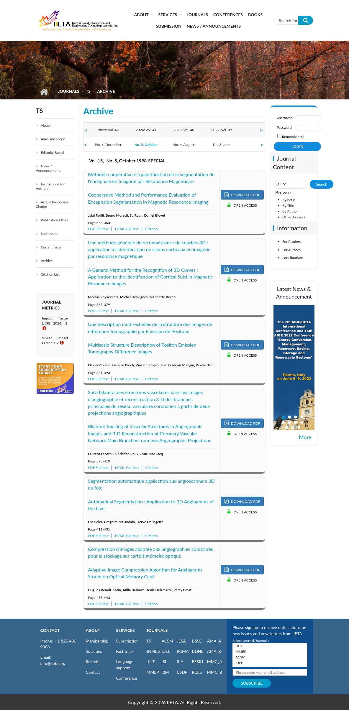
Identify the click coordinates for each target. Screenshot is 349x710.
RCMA (183, 651)
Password (284, 127)
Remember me (293, 136)
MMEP (152, 672)
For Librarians (292, 258)
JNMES (153, 651)
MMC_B (214, 672)
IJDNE (197, 651)
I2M (165, 672)
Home (44, 92)
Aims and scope (53, 139)
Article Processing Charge (52, 204)
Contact (93, 672)
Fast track (124, 651)
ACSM (167, 640)
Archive (47, 260)
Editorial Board (52, 152)
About (141, 14)
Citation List (50, 274)
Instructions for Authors (50, 186)
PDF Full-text (98, 229)
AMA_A (214, 640)
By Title (288, 205)
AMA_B (214, 651)
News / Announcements (214, 26)
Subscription (127, 640)
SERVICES (125, 630)
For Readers (291, 241)
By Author (290, 211)
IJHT (150, 661)
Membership (97, 640)
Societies (94, 651)
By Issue (288, 199)
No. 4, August (183, 144)
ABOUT (93, 630)
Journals (197, 14)
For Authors (291, 250)
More (305, 437)
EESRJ (197, 661)
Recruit (92, 661)
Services (167, 14)
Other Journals (293, 217)
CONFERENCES (228, 14)
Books (255, 14)
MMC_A (214, 661)
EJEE (166, 651)
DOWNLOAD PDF (242, 194)
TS (88, 91)
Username (284, 118)
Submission (168, 26)
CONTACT (50, 630)
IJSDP (182, 672)
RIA (180, 661)
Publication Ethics (54, 220)
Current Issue (51, 247)
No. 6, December (108, 144)
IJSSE (196, 640)
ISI (164, 661)
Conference (126, 678)
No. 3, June (221, 144)
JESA (181, 640)
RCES (197, 672)
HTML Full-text (127, 229)
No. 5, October (146, 144)
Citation (151, 229)
